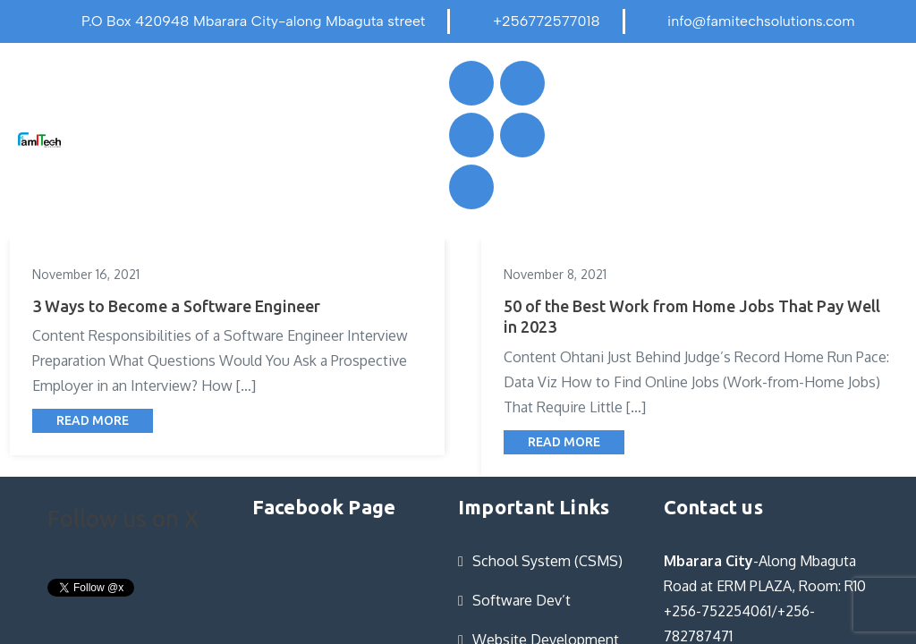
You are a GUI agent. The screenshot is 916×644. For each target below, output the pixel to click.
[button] (237, 138)
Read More (92, 420)
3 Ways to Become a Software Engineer (176, 306)
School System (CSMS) (547, 561)
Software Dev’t (521, 600)
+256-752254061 (717, 611)
